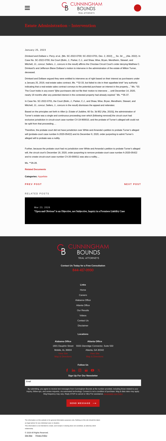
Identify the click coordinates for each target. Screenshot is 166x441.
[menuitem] (28, 435)
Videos (83, 315)
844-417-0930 (82, 270)
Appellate (42, 176)
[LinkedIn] (73, 370)
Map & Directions (63, 356)
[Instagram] (79, 370)
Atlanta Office (83, 305)
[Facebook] (67, 370)
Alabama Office (83, 300)
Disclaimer (83, 325)
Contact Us (83, 320)
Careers (83, 295)
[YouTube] (92, 370)
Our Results (83, 310)
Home (83, 290)
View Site (63, 353)
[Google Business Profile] (86, 370)
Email (28, 381)
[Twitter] (98, 370)
